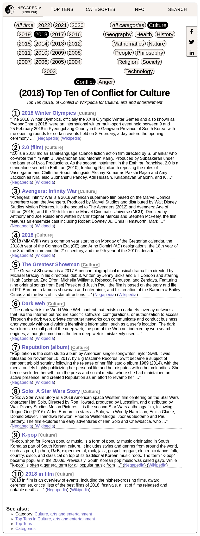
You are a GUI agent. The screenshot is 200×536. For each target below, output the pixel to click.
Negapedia (48, 138)
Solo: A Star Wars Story (51, 391)
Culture (87, 113)
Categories (25, 528)
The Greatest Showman (51, 264)
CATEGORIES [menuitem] (101, 9)
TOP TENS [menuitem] (62, 9)
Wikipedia (71, 138)
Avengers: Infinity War (49, 191)
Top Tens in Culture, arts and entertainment (55, 519)
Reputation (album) (45, 347)
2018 (28, 235)
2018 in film (40, 474)
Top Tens (23, 523)
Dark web (33, 303)
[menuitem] (23, 10)
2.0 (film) (32, 147)
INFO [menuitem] (139, 9)
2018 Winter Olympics (49, 113)
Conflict (67, 102)
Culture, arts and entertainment (133, 102)
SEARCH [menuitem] (177, 9)
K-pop (29, 435)
